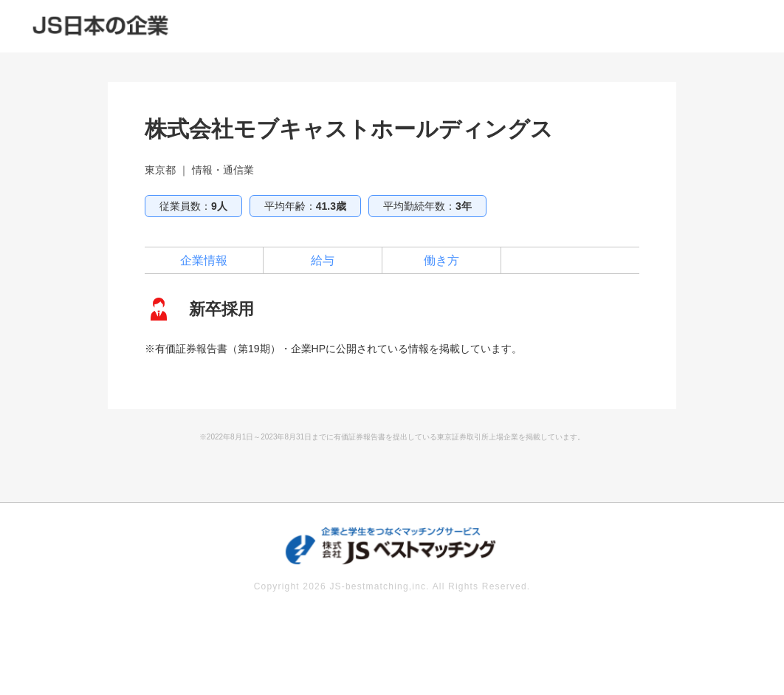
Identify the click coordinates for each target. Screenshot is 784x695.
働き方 (441, 260)
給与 (322, 260)
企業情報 (203, 260)
